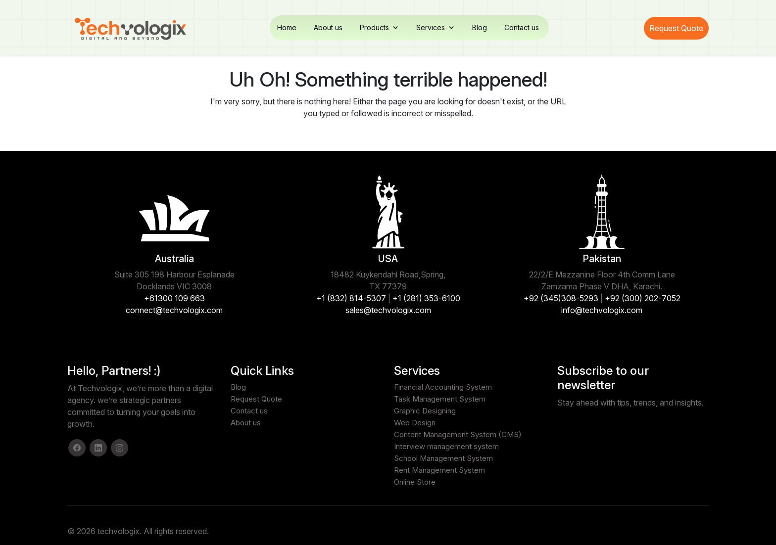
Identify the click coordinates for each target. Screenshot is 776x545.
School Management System (443, 458)
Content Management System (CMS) (458, 434)
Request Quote (676, 28)
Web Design (415, 422)
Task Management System (439, 399)
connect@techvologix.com (174, 310)
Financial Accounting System (443, 387)
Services (435, 27)
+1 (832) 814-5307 (351, 298)
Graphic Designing (425, 410)
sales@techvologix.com (388, 310)
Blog (479, 27)
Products (379, 27)
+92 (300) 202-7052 (642, 298)
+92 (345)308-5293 (561, 298)
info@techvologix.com (601, 310)
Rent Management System (439, 470)
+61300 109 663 (174, 298)
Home (286, 27)
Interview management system (446, 446)
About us (328, 27)
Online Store (415, 482)
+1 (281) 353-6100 (426, 298)
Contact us (521, 27)
